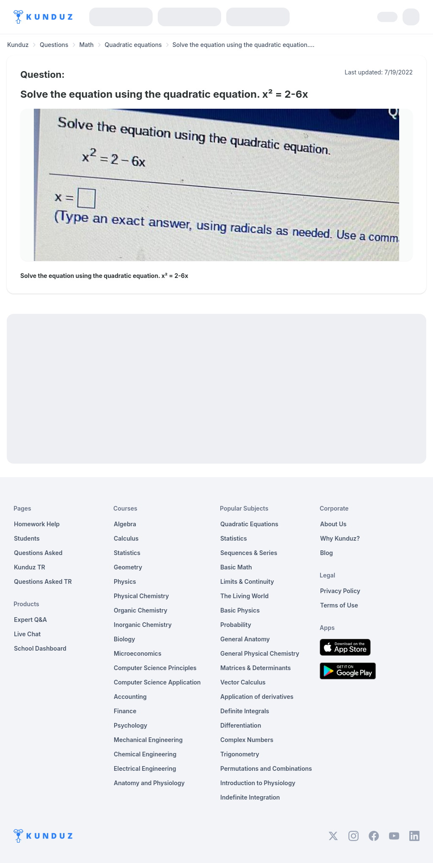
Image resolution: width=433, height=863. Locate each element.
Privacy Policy (340, 590)
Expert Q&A (30, 619)
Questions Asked (38, 552)
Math (86, 44)
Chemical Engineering (145, 754)
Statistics (127, 552)
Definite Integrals (244, 711)
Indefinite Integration (250, 797)
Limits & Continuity (247, 581)
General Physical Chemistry (259, 653)
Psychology (130, 725)
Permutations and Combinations (266, 768)
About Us (333, 524)
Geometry (128, 567)
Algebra (125, 524)
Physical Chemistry (141, 595)
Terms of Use (339, 605)
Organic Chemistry (140, 610)
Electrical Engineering (145, 768)
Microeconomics (138, 653)
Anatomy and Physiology (149, 782)
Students (27, 538)
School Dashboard (40, 648)
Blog (326, 552)
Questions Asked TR (43, 581)
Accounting (130, 696)
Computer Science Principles (155, 667)
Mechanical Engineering (148, 739)
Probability (235, 624)
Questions (54, 44)
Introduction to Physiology (257, 782)
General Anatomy (245, 639)
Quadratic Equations (249, 524)
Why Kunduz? (340, 538)
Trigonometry (239, 754)
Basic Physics (240, 610)
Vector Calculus (243, 682)
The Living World (244, 595)
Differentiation (240, 725)
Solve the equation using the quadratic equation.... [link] (244, 44)
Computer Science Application (157, 682)
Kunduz (18, 44)
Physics (125, 581)
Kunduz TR (29, 567)
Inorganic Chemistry (143, 624)
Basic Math (236, 567)
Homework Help (37, 524)
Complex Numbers (246, 739)
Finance (125, 711)
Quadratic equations (133, 44)
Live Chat (27, 634)
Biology (124, 639)
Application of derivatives (256, 696)
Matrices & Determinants (255, 667)
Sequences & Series (248, 552)
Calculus (126, 538)
